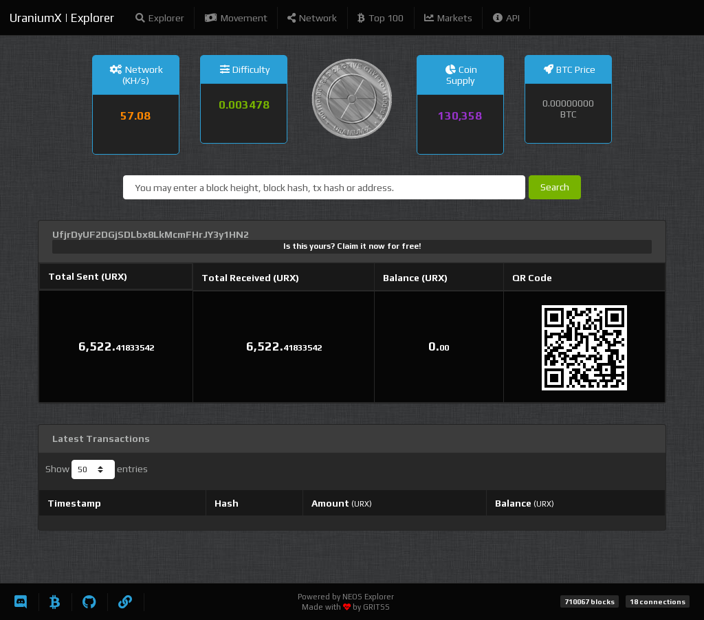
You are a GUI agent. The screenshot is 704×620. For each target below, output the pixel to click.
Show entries (96, 469)
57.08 (135, 115)
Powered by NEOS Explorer (346, 597)
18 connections (657, 601)
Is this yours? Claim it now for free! (352, 246)
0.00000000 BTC (568, 109)
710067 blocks (589, 601)
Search (554, 186)
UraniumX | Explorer (62, 18)
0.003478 (244, 104)
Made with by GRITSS (346, 607)
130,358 (460, 115)
